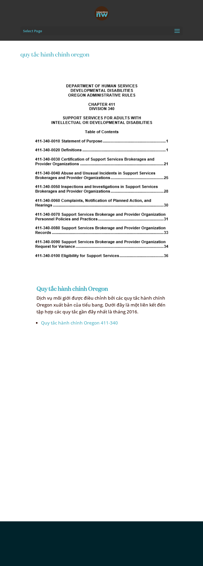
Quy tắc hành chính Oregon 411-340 (79, 323)
